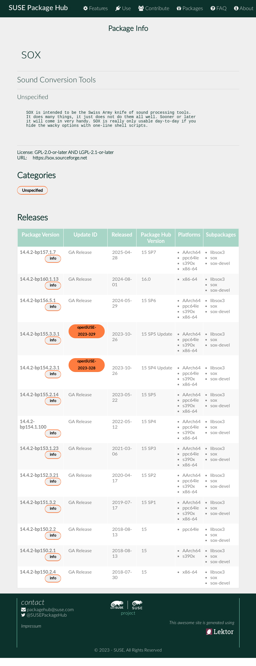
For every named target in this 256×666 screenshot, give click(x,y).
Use (123, 8)
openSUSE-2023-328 (86, 373)
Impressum (31, 634)
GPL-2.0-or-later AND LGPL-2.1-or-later (74, 160)
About (243, 8)
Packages (190, 8)
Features (95, 8)
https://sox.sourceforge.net (60, 166)
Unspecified (32, 198)
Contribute (153, 8)
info (53, 267)
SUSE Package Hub (39, 8)
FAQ (218, 8)
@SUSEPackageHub (44, 623)
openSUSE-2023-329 (86, 339)
